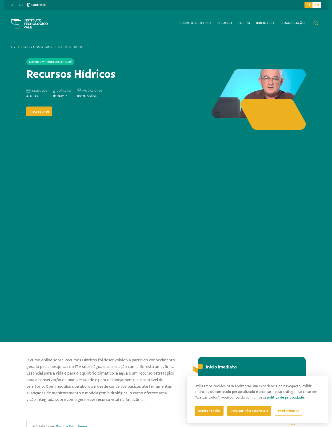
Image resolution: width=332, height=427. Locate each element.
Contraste (36, 5)
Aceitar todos (209, 411)
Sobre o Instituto (195, 23)
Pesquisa (225, 23)
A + (21, 5)
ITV (13, 47)
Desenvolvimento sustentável (50, 61)
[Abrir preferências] (288, 411)
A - (13, 5)
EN (316, 5)
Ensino (244, 23)
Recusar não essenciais (249, 411)
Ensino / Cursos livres (36, 47)
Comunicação (292, 23)
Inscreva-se (39, 111)
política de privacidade (285, 397)
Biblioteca (265, 23)
